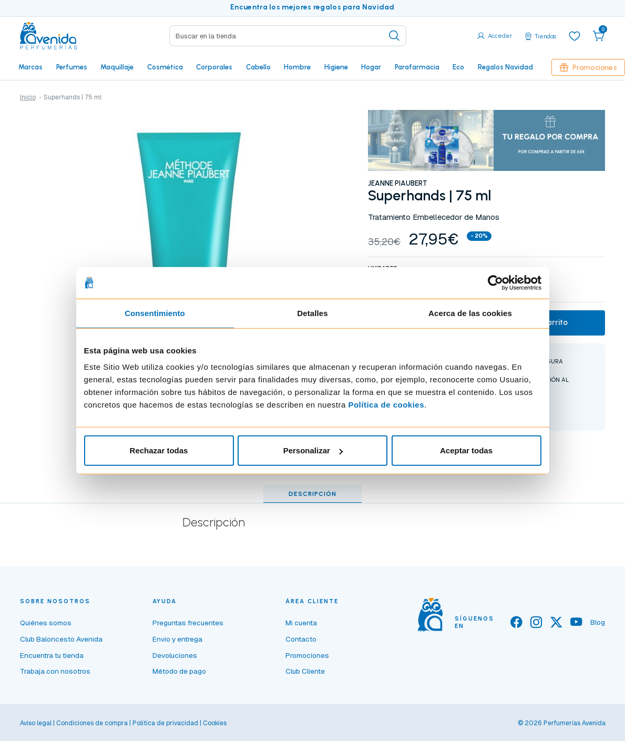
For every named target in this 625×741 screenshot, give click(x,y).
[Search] (287, 35)
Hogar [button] (371, 67)
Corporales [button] (214, 67)
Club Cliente (305, 671)
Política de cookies (386, 404)
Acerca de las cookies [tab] (470, 312)
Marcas (30, 67)
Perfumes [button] (71, 67)
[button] (598, 35)
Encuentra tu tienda (52, 655)
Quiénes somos (45, 622)
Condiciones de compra (92, 723)
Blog (597, 622)
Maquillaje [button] (117, 67)
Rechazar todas (159, 450)
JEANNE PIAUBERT (397, 183)
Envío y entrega (177, 639)
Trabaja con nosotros (55, 671)
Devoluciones (174, 655)
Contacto (300, 639)
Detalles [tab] (312, 312)
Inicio (28, 97)
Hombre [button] (297, 67)
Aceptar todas (466, 450)
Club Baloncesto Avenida (61, 639)
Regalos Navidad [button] (505, 67)
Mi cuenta (301, 622)
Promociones (588, 67)
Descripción (312, 494)
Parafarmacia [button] (417, 67)
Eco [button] (458, 67)
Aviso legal (36, 723)
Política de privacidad (165, 723)
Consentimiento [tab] (155, 312)
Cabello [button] (258, 67)
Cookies (215, 723)
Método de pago (179, 671)
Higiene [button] (336, 67)
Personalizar (313, 450)
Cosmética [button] (165, 67)
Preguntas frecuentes (187, 622)
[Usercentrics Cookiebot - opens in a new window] (495, 282)
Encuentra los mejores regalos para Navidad (312, 7)
